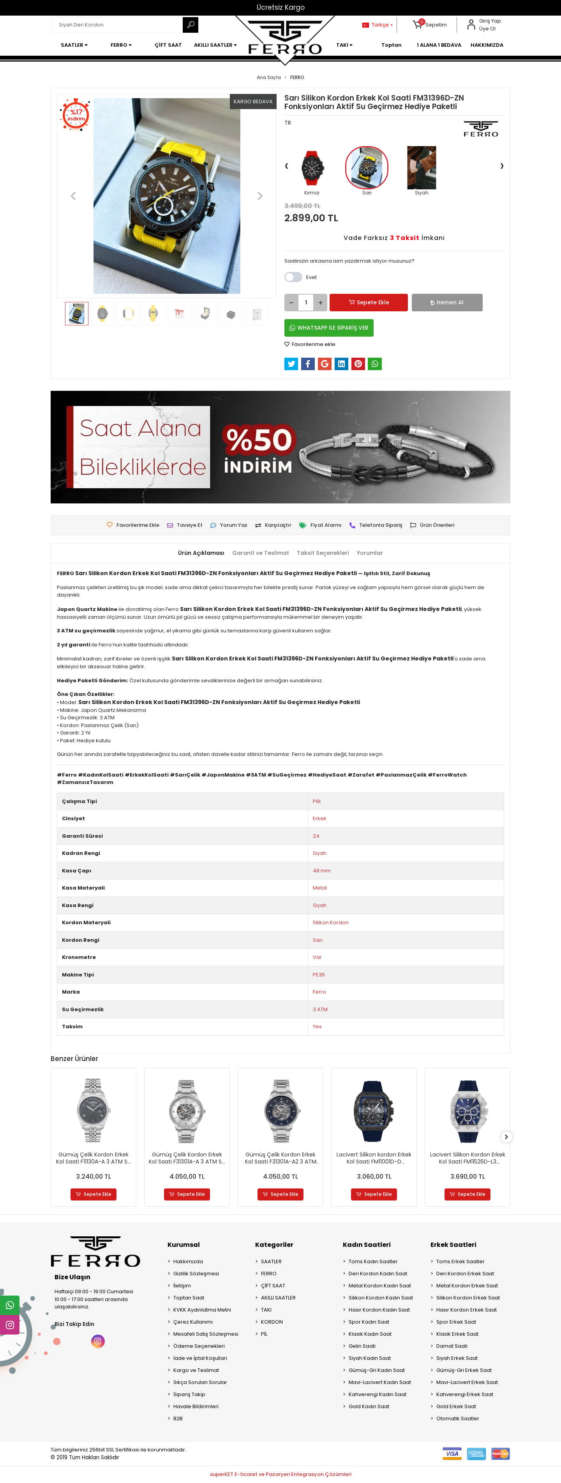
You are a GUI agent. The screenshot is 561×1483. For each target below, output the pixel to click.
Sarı (318, 940)
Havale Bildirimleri (196, 1407)
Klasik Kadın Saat (370, 1334)
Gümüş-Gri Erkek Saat (464, 1370)
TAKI (266, 1310)
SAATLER (271, 1262)
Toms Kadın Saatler (373, 1262)
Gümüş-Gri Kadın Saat (377, 1370)
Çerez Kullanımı (193, 1322)
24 (316, 836)
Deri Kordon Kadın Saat (378, 1274)
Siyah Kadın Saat (370, 1358)
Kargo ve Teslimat (196, 1370)
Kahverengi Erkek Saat (464, 1394)
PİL (264, 1334)
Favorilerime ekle (309, 344)
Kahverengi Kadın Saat (377, 1394)
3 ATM (320, 1009)
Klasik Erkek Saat (457, 1334)
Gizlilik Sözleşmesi (196, 1274)
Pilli (317, 801)
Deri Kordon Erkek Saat (465, 1274)
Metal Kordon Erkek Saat (467, 1286)
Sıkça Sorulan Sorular (200, 1382)
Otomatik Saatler (457, 1419)
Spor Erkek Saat (456, 1322)
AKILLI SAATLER (278, 1298)
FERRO (269, 1274)
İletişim (182, 1286)
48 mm (322, 870)
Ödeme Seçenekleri (199, 1346)
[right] (510, 1137)
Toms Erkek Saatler (460, 1262)
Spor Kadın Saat (369, 1322)
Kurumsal (184, 1245)
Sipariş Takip (189, 1394)
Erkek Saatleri (453, 1245)
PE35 (319, 974)
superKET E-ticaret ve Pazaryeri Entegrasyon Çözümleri (280, 1474)
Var (317, 957)
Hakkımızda (188, 1262)
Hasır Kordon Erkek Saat (466, 1310)
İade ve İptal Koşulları (200, 1358)
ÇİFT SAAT (273, 1286)
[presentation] (286, 165)
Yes (317, 1026)
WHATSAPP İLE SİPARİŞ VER (329, 328)
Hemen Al (407, 302)
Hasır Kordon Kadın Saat (379, 1310)
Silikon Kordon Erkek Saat (468, 1298)
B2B (178, 1419)
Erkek (319, 818)
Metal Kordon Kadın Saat (380, 1286)
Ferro (319, 992)
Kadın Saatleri (367, 1245)
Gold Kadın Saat (369, 1407)
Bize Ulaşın (72, 1277)
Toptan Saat (188, 1298)
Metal (320, 888)
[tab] (197, 553)
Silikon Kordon (331, 922)
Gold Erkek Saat (456, 1407)
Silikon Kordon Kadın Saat (381, 1298)
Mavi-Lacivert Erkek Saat (467, 1382)
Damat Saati (452, 1346)
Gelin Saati (362, 1346)
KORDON (272, 1322)
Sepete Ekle (356, 302)
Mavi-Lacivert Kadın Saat (380, 1382)
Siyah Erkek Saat (457, 1358)
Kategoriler (274, 1245)
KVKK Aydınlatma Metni (202, 1310)
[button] (430, 25)
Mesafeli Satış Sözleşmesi (205, 1334)
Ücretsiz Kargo (281, 7)
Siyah (319, 853)
